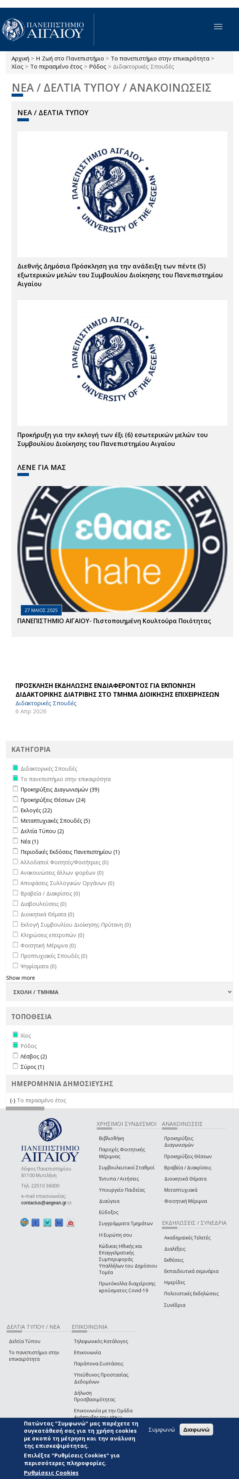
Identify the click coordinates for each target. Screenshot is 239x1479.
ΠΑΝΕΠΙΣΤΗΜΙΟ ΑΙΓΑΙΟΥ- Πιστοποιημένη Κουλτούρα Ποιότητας (114, 621)
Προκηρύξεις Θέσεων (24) (53, 799)
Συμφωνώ (161, 1429)
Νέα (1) (29, 841)
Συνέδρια (174, 1305)
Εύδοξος (108, 1212)
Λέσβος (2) (33, 1056)
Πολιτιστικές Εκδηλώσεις (191, 1293)
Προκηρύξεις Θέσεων (188, 1156)
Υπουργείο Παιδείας (122, 1190)
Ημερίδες (174, 1282)
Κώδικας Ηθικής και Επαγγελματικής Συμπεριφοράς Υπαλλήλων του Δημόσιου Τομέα (128, 1259)
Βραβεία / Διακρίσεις (187, 1167)
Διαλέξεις (174, 1249)
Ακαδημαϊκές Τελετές (187, 1237)
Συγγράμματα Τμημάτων (126, 1223)
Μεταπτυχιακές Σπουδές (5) (55, 820)
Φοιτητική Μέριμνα (185, 1201)
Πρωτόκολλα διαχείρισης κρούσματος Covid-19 (127, 1286)
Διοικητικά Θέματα (185, 1178)
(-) (13, 1100)
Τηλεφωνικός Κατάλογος (101, 1341)
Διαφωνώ (196, 1429)
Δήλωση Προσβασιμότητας (94, 1396)
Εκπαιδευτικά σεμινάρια (191, 1271)
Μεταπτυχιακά (180, 1190)
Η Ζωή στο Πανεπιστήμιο (70, 58)
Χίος (18, 66)
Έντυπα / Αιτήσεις (119, 1178)
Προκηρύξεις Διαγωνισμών (179, 1141)
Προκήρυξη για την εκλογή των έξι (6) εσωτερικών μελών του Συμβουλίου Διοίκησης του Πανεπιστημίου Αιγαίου (112, 439)
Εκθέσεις (173, 1260)
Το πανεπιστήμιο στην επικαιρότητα (160, 58)
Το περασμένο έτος (56, 66)
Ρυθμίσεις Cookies (51, 1472)
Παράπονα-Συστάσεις (98, 1363)
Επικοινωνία (87, 1352)
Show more (20, 977)
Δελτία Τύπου (24, 1341)
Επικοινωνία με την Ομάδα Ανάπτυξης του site (103, 1413)
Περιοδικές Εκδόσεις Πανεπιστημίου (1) (70, 851)
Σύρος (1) (32, 1066)
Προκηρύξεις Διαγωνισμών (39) (59, 789)
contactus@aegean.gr (46, 1203)
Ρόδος (97, 66)
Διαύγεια (109, 1201)
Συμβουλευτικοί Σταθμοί (127, 1167)
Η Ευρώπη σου (115, 1235)
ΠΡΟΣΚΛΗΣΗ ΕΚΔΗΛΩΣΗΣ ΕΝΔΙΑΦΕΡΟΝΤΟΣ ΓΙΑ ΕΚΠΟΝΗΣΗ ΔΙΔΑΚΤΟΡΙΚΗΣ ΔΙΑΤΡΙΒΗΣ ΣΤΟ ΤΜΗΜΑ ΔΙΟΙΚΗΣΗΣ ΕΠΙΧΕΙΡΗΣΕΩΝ (117, 690)
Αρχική (20, 58)
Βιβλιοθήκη (111, 1138)
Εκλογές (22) (36, 810)
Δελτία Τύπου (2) (42, 831)
